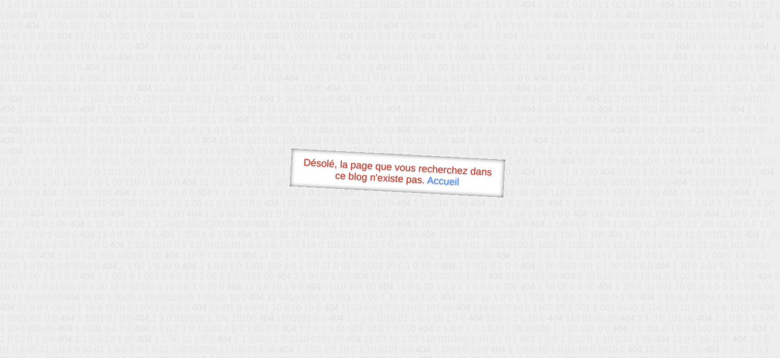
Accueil (443, 181)
